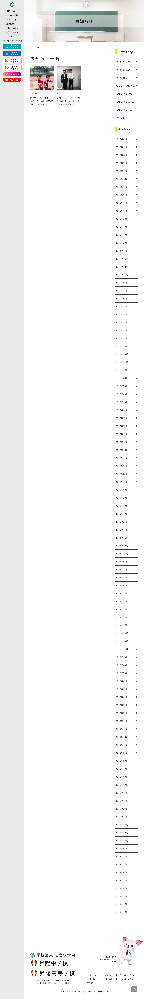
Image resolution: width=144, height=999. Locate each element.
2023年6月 (121, 394)
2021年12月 (122, 537)
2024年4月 (121, 314)
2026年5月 (121, 147)
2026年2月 (121, 162)
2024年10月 (122, 274)
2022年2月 (121, 521)
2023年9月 (121, 370)
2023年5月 (121, 402)
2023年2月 (121, 426)
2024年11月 (122, 266)
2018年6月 (121, 872)
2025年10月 (122, 186)
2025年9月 (121, 194)
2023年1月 (121, 433)
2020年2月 (121, 712)
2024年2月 (121, 330)
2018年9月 (121, 848)
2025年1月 (121, 250)
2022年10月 (122, 457)
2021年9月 (121, 561)
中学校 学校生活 (124, 61)
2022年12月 (122, 441)
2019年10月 (122, 744)
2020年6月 (121, 681)
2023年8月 (121, 378)
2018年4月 (121, 888)
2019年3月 (121, 800)
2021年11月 (122, 545)
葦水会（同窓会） (127, 979)
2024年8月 (121, 290)
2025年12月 (122, 170)
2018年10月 (122, 840)
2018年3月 (121, 896)
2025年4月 (121, 226)
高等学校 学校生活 (125, 85)
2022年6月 (121, 489)
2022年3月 (121, 513)
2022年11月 (122, 449)
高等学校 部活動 (124, 93)
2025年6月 (121, 210)
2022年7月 (121, 481)
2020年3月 (121, 704)
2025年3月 (121, 234)
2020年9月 (121, 657)
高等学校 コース (124, 109)
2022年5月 (121, 497)
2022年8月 (121, 473)
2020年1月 (121, 720)
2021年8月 (121, 569)
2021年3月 (121, 609)
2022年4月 (121, 505)
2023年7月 (121, 386)
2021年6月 (121, 585)
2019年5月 (121, 784)
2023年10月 (122, 362)
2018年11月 (122, 832)
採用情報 (91, 979)
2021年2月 (121, 617)
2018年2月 (121, 904)
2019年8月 (121, 760)
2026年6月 (121, 139)
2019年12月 (122, 728)
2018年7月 (121, 864)
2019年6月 (121, 776)
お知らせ (120, 117)
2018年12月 (122, 824)
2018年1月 (121, 912)
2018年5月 (121, 880)
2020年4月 (121, 697)
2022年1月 (121, 529)
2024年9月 (121, 282)
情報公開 (108, 979)
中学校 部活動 (123, 69)
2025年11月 (122, 178)
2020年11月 (122, 641)
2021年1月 (121, 625)
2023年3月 (121, 418)
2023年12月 (122, 346)
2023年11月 (122, 354)
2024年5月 (121, 306)
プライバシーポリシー (127, 975)
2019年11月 (122, 736)
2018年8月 (121, 856)
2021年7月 (121, 577)
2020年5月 (121, 689)
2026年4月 (121, 155)
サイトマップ (91, 975)
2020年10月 (122, 649)
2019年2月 (121, 808)
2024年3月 (121, 322)
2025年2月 (121, 242)
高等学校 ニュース (125, 101)
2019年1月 (121, 816)
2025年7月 (121, 202)
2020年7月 (121, 673)
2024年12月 (122, 258)
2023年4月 (121, 410)
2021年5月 (121, 593)
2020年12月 (122, 633)
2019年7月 (121, 768)
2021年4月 (121, 601)
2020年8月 (121, 665)
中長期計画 (91, 983)
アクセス (12, 41)
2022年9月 (121, 465)
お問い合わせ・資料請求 (12, 45)
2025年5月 (121, 218)
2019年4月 (121, 792)
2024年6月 (121, 298)
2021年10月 (122, 553)
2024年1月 (121, 338)
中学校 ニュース (124, 77)
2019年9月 (121, 752)
